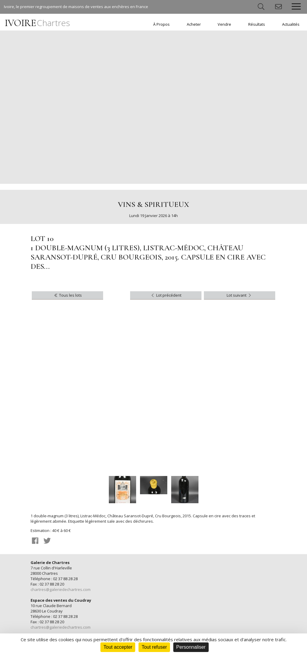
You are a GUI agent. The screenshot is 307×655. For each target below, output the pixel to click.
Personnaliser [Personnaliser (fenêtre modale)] (191, 647)
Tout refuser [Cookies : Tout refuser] (154, 647)
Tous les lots (67, 295)
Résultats (256, 24)
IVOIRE (37, 23)
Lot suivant (239, 295)
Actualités (291, 24)
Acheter (194, 24)
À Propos (161, 24)
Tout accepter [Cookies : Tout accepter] (117, 647)
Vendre (224, 24)
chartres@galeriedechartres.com (61, 589)
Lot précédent (165, 295)
